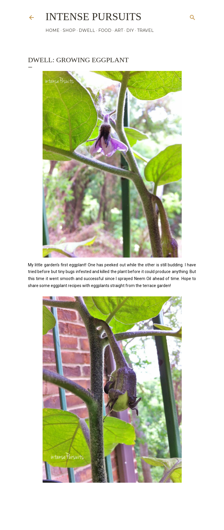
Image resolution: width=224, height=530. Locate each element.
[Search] (192, 16)
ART (119, 30)
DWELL (87, 30)
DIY (130, 30)
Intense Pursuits (93, 16)
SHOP (69, 30)
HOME (53, 30)
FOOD (104, 30)
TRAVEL (145, 30)
